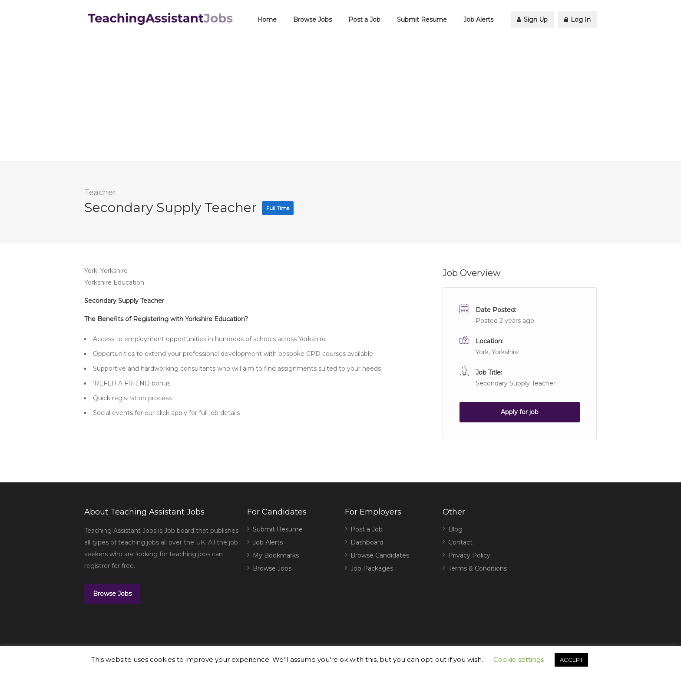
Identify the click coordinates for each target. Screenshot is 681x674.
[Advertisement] (340, 100)
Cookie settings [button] (518, 659)
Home (267, 19)
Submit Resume (422, 19)
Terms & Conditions (477, 568)
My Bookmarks (276, 555)
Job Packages (371, 568)
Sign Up (532, 19)
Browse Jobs (312, 19)
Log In (577, 19)
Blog (455, 529)
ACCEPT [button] (571, 659)
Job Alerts (478, 19)
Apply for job (520, 412)
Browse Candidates (379, 555)
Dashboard (366, 542)
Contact (460, 542)
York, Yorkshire (497, 352)
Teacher (100, 192)
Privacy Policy (469, 555)
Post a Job (364, 19)
